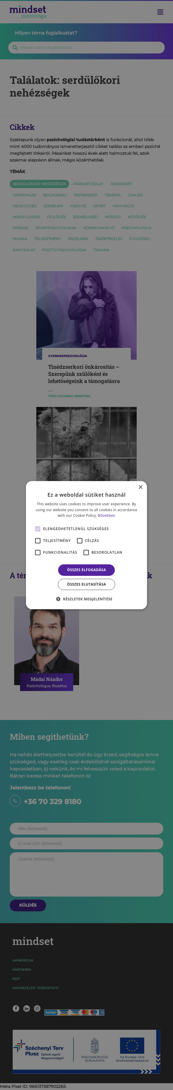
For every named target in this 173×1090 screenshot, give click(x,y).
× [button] (140, 487)
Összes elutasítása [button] (86, 584)
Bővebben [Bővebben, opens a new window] (106, 515)
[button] (86, 599)
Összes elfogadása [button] (86, 569)
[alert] (86, 545)
